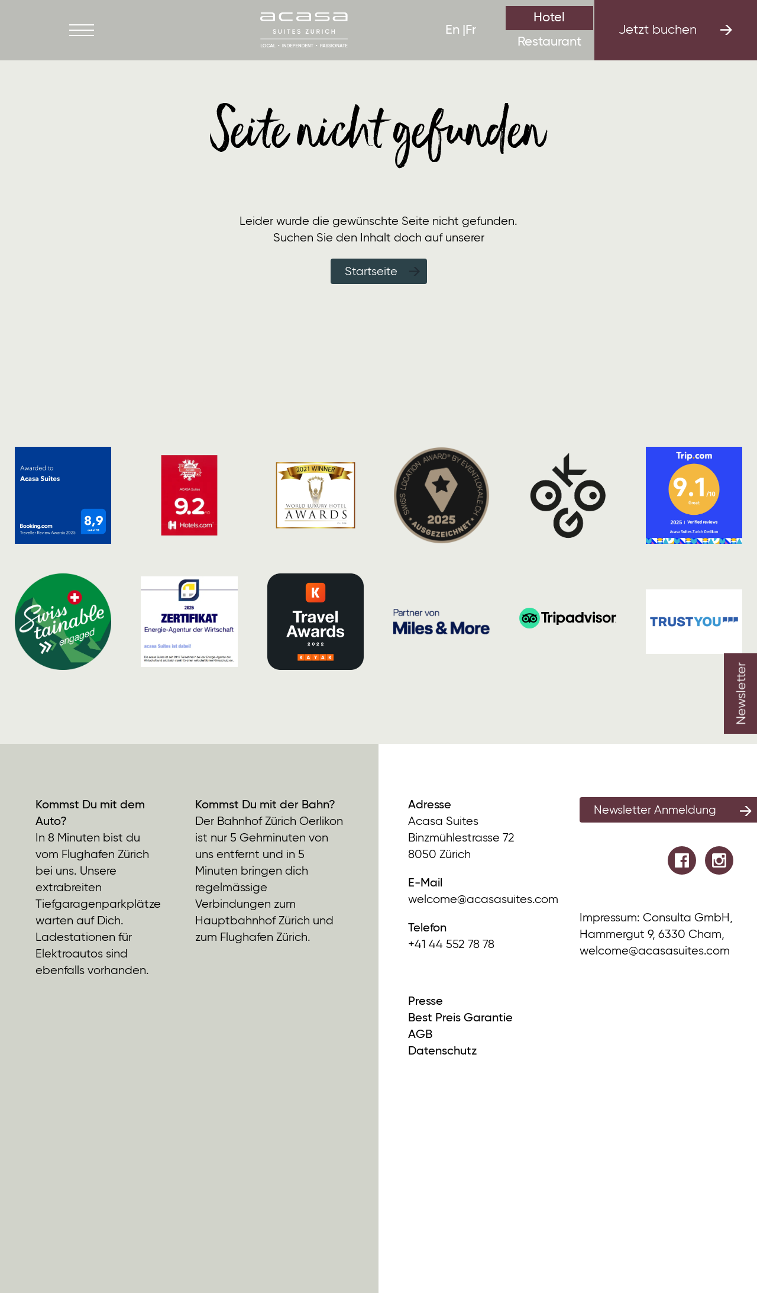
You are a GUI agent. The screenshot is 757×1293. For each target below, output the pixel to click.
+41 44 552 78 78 (451, 945)
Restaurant (549, 42)
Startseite (371, 272)
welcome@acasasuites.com (483, 900)
